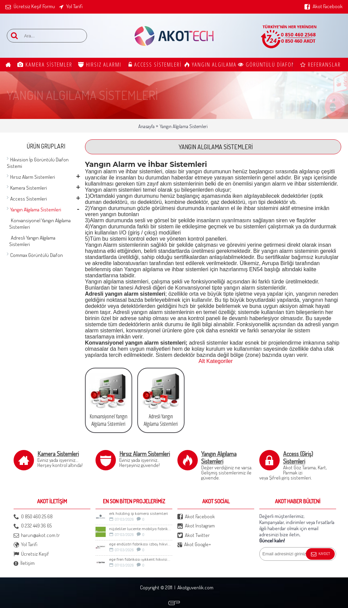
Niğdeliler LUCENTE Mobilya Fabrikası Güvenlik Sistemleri (140, 529)
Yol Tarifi (25, 544)
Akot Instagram (196, 525)
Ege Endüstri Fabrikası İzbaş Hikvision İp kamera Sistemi (140, 544)
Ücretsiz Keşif (31, 554)
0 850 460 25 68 (33, 516)
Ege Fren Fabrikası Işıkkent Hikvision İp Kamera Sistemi (140, 559)
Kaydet (320, 554)
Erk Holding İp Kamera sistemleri (138, 513)
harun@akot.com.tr (37, 535)
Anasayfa (146, 126)
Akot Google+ (194, 544)
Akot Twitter (193, 535)
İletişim (24, 563)
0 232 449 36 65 (33, 525)
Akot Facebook (196, 516)
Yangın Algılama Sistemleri (184, 126)
